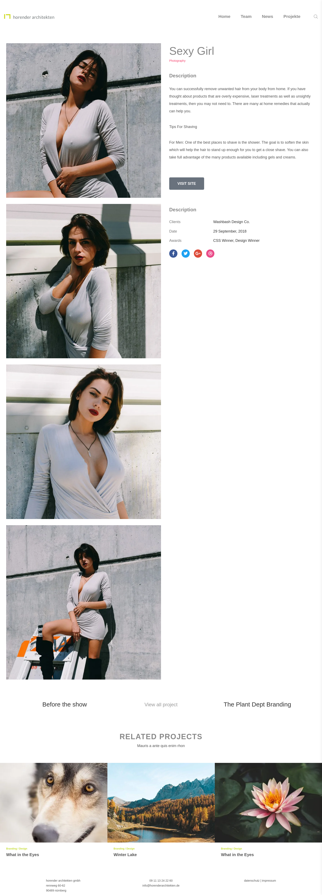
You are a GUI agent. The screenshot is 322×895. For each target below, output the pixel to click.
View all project (161, 704)
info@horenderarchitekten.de (161, 885)
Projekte (291, 16)
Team (246, 16)
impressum (269, 880)
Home (224, 16)
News (267, 16)
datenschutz (252, 880)
